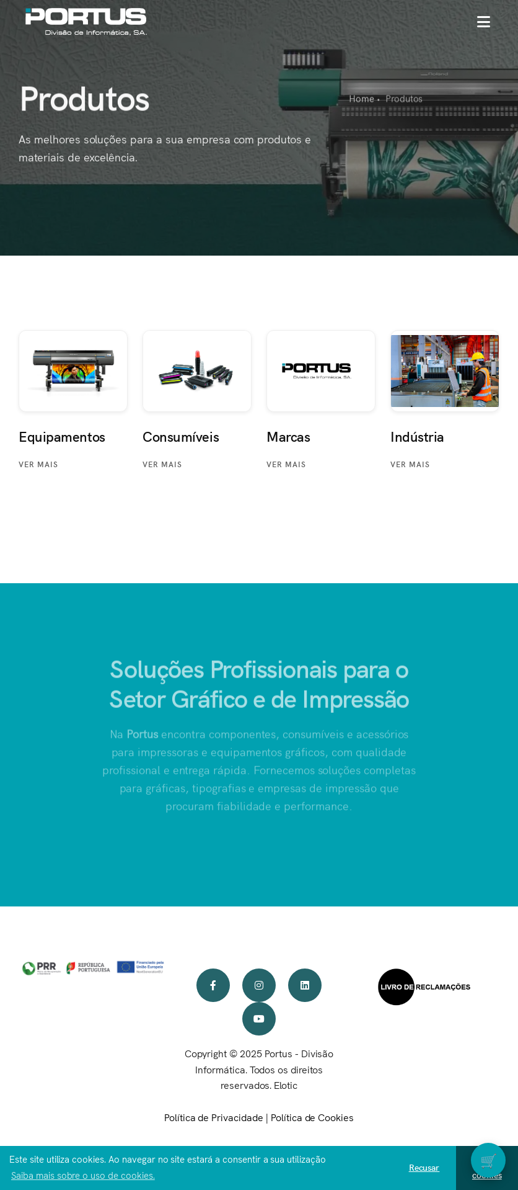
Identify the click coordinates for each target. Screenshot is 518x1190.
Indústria (417, 435)
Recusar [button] (424, 1167)
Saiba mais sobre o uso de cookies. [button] (83, 1174)
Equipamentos (62, 435)
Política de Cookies (312, 1117)
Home (361, 98)
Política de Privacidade (213, 1117)
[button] (483, 21)
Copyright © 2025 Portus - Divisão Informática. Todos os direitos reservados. (259, 1069)
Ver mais (38, 464)
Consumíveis (181, 435)
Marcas (288, 435)
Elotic (285, 1084)
